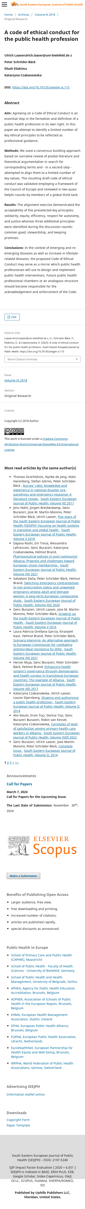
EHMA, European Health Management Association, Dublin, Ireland (39, 1017)
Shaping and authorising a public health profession (46, 700)
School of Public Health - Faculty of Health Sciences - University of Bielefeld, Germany (43, 968)
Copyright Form (18, 1120)
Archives (23, 15)
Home (8, 15)
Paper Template (18, 1125)
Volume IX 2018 (45, 15)
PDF (14, 317)
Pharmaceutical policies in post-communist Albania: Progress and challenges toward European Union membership (45, 560)
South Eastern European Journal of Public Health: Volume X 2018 (45, 534)
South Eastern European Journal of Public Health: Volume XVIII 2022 (46, 735)
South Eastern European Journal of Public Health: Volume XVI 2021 (45, 569)
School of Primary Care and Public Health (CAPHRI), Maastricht (41, 957)
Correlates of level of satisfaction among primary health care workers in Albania (45, 728)
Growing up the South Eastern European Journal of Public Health (46, 618)
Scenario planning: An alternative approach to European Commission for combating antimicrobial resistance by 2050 (45, 644)
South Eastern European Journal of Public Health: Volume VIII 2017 (45, 684)
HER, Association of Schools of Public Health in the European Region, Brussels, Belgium (41, 1003)
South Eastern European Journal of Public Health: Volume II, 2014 (46, 706)
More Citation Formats (22, 359)
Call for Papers (19, 784)
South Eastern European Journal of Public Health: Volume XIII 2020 (44, 602)
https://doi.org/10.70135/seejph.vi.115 (41, 87)
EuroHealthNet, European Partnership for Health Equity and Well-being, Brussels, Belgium (42, 1052)
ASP (14, 999)
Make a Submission (23, 876)
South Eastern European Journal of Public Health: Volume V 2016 (45, 624)
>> (17, 762)
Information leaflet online (26, 1094)
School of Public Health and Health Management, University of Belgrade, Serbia (44, 979)
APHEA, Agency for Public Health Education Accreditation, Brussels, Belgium (43, 990)
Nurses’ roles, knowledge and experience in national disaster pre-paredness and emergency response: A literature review (42, 492)
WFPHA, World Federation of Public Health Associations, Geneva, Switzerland (42, 1065)
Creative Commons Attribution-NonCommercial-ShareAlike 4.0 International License (41, 444)
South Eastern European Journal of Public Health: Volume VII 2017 (45, 501)
